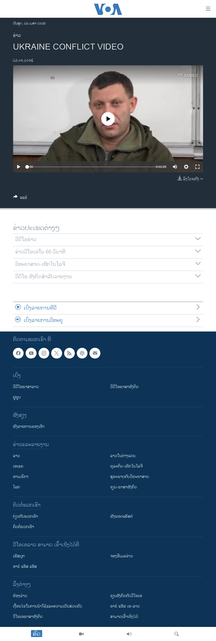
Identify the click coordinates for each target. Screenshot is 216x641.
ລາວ (16, 456)
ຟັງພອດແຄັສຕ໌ (121, 516)
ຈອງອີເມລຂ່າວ (121, 556)
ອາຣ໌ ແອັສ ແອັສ (25, 566)
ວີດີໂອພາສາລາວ (26, 387)
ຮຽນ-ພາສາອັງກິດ (123, 487)
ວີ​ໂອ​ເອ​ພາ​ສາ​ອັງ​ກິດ (28, 617)
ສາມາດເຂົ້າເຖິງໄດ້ (124, 617)
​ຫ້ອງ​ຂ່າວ (20, 596)
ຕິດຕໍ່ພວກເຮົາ (23, 527)
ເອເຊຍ (18, 466)
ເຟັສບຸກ (19, 556)
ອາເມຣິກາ (20, 477)
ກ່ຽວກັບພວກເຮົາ (25, 516)
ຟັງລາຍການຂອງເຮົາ (28, 426)
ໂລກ (16, 487)
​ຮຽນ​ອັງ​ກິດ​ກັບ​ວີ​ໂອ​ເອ (126, 596)
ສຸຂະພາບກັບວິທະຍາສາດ (129, 477)
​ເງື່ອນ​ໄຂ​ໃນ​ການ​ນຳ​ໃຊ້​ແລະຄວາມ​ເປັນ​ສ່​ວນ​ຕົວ (47, 606)
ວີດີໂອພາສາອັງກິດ (124, 387)
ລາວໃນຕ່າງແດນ (123, 456)
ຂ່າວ (17, 35)
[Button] (20, 198)
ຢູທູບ (17, 397)
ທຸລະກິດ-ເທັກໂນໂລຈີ (126, 466)
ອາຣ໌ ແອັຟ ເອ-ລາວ (125, 606)
